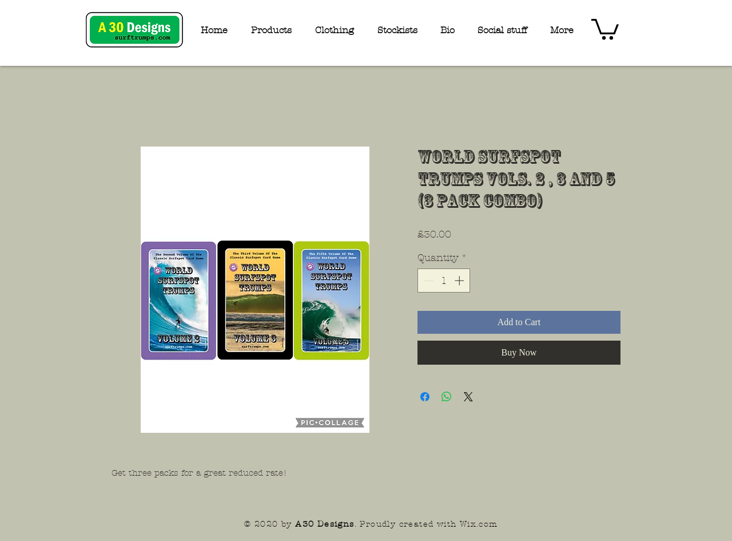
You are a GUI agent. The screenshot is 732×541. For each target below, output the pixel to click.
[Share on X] (468, 397)
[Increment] (460, 280)
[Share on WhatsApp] (446, 397)
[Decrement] (427, 280)
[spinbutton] (444, 280)
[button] (605, 28)
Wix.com (479, 524)
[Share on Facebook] (425, 397)
